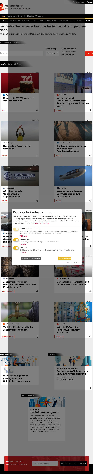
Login (89, 2)
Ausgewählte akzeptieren (31, 258)
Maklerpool (6, 246)
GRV (4, 110)
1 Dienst (23, 244)
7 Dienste (23, 236)
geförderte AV (7, 291)
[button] (90, 110)
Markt (4, 156)
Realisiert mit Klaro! (73, 262)
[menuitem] (88, 2)
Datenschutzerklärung (40, 223)
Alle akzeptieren (65, 258)
